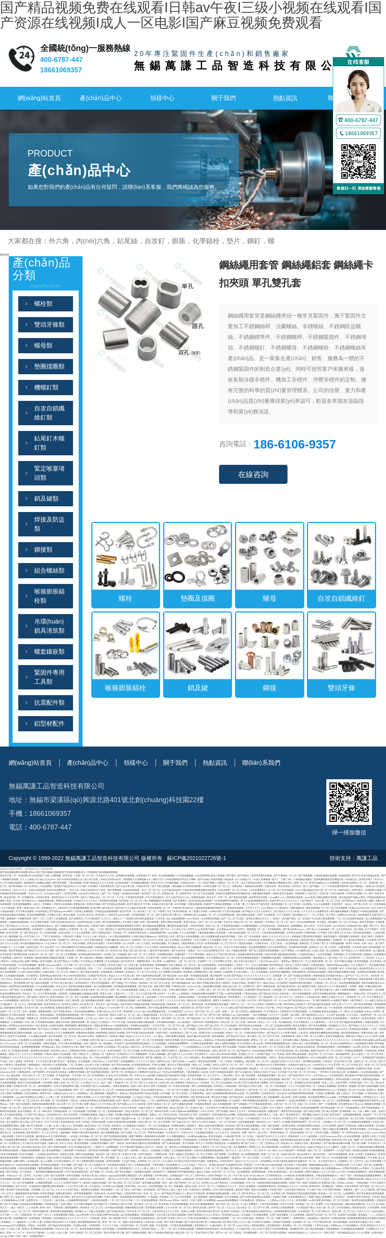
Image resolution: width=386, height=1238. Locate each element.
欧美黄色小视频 (365, 900)
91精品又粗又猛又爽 (162, 904)
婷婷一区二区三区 (198, 1014)
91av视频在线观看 (171, 1139)
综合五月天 (61, 986)
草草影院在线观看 (50, 1164)
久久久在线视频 (187, 932)
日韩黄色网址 (27, 1157)
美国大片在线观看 (17, 1036)
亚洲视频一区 (164, 1086)
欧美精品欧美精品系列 (90, 954)
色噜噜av (305, 1040)
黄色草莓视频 (16, 950)
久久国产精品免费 (336, 1014)
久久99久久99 (179, 929)
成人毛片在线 (91, 879)
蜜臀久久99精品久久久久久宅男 (229, 1000)
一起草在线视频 (324, 954)
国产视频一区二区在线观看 (55, 1100)
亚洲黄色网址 (47, 1139)
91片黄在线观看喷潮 (120, 936)
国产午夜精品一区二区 (285, 875)
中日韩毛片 (340, 1196)
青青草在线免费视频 (232, 1057)
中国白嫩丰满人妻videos (118, 939)
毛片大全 (240, 1139)
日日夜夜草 (32, 975)
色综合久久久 (220, 1028)
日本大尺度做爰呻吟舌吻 (66, 1086)
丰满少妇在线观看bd (198, 1218)
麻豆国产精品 (308, 939)
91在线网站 (46, 886)
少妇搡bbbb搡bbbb (197, 1136)
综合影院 (308, 904)
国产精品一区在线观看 (21, 989)
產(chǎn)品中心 (100, 98)
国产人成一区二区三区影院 (142, 954)
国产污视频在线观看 (183, 1103)
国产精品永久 (349, 900)
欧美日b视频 (79, 943)
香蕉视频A (339, 954)
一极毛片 (272, 1057)
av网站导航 (215, 911)
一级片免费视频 (259, 1014)
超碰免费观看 (63, 1139)
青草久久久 (49, 968)
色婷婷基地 (147, 1079)
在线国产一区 (205, 961)
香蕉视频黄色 (299, 971)
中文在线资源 (112, 961)
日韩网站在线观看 (257, 1111)
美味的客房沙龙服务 (283, 893)
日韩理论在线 (299, 1146)
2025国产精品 (114, 1193)
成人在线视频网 (8, 971)
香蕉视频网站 (172, 1046)
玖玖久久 (203, 1164)
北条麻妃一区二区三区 (334, 1121)
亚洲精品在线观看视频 (128, 1089)
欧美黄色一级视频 (347, 1086)
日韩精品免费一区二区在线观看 (69, 1111)
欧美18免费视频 (9, 1154)
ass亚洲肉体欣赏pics (42, 925)
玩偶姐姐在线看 (90, 993)
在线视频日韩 (20, 1218)
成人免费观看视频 (110, 1132)
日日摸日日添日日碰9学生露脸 (189, 1161)
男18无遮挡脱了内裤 (39, 875)
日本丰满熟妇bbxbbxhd (154, 1129)
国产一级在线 (117, 1143)
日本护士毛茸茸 (120, 1057)
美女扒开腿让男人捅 (114, 1232)
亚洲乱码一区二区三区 (126, 1082)
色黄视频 (179, 1186)
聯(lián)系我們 (261, 762)
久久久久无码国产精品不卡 (68, 1182)
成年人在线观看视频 (202, 1086)
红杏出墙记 (352, 968)
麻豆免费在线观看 (246, 914)
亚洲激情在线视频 (189, 1146)
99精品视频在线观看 (327, 897)
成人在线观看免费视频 (193, 957)
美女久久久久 (20, 890)
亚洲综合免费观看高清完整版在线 (233, 893)
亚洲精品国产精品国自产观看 (171, 1075)
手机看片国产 (276, 1189)
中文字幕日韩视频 (83, 1204)
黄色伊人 (5, 961)
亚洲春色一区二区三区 (149, 1161)
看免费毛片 (112, 1093)
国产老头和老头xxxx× (294, 929)
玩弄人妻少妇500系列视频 (223, 1054)
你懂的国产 (181, 954)
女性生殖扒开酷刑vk (295, 1189)
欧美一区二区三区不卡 (234, 939)
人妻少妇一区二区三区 (285, 1103)
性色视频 (251, 1075)
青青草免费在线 (40, 1211)
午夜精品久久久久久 (227, 1186)
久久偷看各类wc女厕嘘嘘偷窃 (58, 1107)
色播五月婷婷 (201, 911)
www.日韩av (379, 1132)
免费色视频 (345, 947)
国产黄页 (232, 875)
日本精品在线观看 (112, 968)
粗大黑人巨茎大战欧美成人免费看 (251, 1082)
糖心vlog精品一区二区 (205, 914)
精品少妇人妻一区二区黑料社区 (239, 986)
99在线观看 (55, 1068)
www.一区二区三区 (21, 1211)
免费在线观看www (103, 1025)
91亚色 (205, 1071)
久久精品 (38, 1175)
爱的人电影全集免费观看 (211, 1125)
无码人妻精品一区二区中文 (182, 965)
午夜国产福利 (98, 925)
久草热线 (203, 1139)
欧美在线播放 (300, 1025)
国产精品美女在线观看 (250, 1025)
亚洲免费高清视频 (212, 986)
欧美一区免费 (356, 1154)
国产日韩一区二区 (204, 1011)
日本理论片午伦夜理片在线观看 (223, 1107)
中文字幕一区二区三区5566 (302, 1071)
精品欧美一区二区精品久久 (238, 879)
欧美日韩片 (336, 1114)
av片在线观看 (232, 1196)
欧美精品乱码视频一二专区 (363, 1028)
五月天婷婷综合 (344, 929)
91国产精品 (162, 1032)
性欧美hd (47, 1064)
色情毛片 (17, 957)
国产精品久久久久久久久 (362, 1025)
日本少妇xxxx (320, 1075)
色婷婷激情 (344, 875)
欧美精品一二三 (366, 1214)
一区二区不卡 (259, 1150)
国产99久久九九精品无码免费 (131, 907)
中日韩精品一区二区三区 (322, 1100)
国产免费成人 (357, 886)
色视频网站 (296, 925)
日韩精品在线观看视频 (107, 911)
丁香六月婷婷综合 (51, 936)
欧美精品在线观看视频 (31, 1204)
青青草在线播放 (358, 1129)
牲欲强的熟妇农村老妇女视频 (295, 1139)
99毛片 (185, 1200)
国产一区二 (79, 1089)
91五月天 (252, 1000)
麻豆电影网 (216, 975)
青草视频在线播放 (326, 1046)
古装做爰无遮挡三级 (41, 1089)
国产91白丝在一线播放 (183, 950)
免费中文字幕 (292, 1107)
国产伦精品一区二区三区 (134, 1132)
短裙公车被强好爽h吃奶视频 (122, 1121)
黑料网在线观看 (295, 897)
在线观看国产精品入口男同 (254, 1107)
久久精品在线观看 (13, 1114)
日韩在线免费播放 (27, 1168)
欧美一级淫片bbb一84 (28, 907)
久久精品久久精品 (142, 1097)
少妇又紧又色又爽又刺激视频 (171, 1214)
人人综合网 (33, 1207)
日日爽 (106, 1186)
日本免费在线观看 (12, 882)
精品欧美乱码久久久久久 (372, 968)
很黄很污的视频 (117, 1032)
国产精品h (32, 997)
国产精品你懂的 (235, 989)
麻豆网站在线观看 (40, 1050)
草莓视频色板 (337, 943)
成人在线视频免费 (222, 1103)
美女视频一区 (112, 1157)
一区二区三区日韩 (374, 1054)
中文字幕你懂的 (196, 954)
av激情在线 (188, 1178)
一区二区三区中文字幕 (121, 1200)
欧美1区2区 (116, 950)
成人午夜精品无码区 (251, 882)
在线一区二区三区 (69, 1082)
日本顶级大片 (201, 1054)
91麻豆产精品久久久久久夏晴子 (323, 1146)
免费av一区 (155, 1114)
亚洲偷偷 (40, 1157)
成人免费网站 (178, 1082)
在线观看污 (301, 893)
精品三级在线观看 (371, 947)
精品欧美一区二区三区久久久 (279, 997)
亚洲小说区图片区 (90, 890)
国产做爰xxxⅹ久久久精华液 (132, 1103)
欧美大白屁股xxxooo (192, 1040)
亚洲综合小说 (272, 1143)
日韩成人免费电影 (171, 968)
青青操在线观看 (235, 907)
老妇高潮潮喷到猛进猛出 (138, 1043)
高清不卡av (194, 929)
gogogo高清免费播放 (228, 1200)
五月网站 (322, 932)
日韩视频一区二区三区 (43, 1189)
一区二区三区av (122, 1189)
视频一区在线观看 (158, 1225)
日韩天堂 (324, 893)
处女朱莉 (289, 1164)
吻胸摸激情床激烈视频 (27, 1193)
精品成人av (287, 1143)
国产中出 (165, 929)
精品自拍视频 (246, 943)
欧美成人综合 (40, 1146)
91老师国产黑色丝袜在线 (258, 989)
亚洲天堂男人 (366, 879)
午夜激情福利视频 (230, 925)
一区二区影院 (225, 1061)
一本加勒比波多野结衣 (47, 1154)
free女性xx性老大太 (89, 893)
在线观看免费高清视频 (102, 997)
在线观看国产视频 (364, 1043)
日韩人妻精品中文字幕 (45, 939)
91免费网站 (210, 1200)
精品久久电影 (204, 1171)
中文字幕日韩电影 (332, 1189)
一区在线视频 (291, 943)
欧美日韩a (131, 1186)
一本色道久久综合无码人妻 (332, 1071)
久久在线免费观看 (27, 965)
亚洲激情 (221, 979)
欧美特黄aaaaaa (231, 1214)
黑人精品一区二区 (338, 957)
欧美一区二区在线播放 (30, 1043)
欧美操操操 (19, 1132)
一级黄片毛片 (225, 968)
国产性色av (44, 1028)
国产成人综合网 (330, 1111)
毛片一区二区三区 (151, 890)
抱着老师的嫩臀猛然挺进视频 (325, 1032)
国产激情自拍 (350, 979)
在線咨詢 (253, 474)
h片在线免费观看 (352, 1136)
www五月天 (341, 1028)
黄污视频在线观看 (133, 968)
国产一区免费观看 (328, 1103)
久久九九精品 (152, 947)
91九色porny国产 (53, 893)
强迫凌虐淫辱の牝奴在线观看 (144, 1093)
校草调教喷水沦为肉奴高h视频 (78, 947)
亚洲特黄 (127, 1011)
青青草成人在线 (167, 936)
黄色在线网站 (47, 1014)
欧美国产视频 (208, 929)
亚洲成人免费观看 (325, 1093)
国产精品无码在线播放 (60, 1225)
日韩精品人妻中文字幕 (121, 1204)
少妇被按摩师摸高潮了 (78, 1200)
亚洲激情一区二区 (84, 1107)
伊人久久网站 (317, 1036)
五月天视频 (358, 1093)
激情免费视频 (216, 1196)
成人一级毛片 (18, 1207)
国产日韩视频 (240, 1103)
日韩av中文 (187, 1132)
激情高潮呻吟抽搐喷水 (323, 1079)
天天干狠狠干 (372, 929)
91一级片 (368, 893)
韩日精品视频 (159, 943)
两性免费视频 (313, 907)
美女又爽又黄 (81, 1186)
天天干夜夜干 (277, 1107)
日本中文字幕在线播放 (236, 947)
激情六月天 (158, 879)
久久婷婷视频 (298, 1214)
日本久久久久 (36, 893)
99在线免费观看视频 (350, 982)
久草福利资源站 (306, 954)
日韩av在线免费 (37, 890)
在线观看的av (268, 939)
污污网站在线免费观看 (202, 1043)
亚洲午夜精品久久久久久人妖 (78, 1079)
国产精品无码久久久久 (300, 1075)
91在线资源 (80, 968)
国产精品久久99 (195, 1025)
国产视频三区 (101, 1204)
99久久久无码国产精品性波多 (211, 1143)
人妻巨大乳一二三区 (124, 993)
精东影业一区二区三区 (92, 1207)
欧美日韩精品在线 (370, 875)
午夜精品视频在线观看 (326, 875)
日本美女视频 (41, 1129)
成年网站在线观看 (312, 1061)
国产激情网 (39, 1071)
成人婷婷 (196, 982)
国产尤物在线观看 (57, 1146)
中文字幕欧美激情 (39, 922)
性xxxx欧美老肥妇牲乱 (75, 975)
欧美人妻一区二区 (325, 1207)
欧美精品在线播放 (317, 971)
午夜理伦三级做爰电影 (15, 1064)
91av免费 (183, 975)
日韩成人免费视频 (84, 911)
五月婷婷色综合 (268, 925)
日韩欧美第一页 (28, 1214)
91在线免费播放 (253, 1097)
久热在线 (356, 947)
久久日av (136, 1129)
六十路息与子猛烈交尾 (258, 904)
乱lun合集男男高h (278, 947)
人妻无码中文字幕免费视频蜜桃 (73, 907)
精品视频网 (121, 997)
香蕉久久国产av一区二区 (123, 1014)
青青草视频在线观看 (111, 1028)
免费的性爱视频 (76, 1071)
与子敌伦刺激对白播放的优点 (257, 1211)
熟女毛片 (313, 893)
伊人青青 (157, 961)
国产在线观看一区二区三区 (63, 1036)
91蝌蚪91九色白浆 (347, 914)
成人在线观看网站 (207, 965)
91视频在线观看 (203, 1103)
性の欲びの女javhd (46, 879)
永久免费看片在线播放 (170, 971)
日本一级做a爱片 (279, 1100)
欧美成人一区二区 (147, 911)
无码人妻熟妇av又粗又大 (19, 1129)
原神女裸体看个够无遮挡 (372, 979)
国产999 (180, 979)
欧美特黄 (29, 1061)
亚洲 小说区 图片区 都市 (143, 1086)
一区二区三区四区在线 (242, 1218)
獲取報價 (4, 254)
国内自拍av (86, 1178)
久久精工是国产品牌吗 (29, 971)
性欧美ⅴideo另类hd (169, 1200)
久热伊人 (145, 1150)
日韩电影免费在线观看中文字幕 (207, 993)
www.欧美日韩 (275, 1178)
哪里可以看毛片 (170, 1050)
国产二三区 (39, 918)
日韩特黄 (63, 993)
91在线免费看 (37, 1040)
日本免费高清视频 (210, 918)
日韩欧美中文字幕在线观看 (294, 1011)
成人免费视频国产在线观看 (158, 900)
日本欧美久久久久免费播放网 (59, 1032)
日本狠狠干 (205, 1114)
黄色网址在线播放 (90, 1189)
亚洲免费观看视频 (31, 1046)
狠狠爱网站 (102, 1032)
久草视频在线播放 (88, 1114)
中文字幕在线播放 (25, 911)
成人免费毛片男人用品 (18, 1121)
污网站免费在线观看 (175, 1036)
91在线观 (42, 1225)
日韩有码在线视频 (362, 932)
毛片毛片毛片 (167, 1014)
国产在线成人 (180, 1061)
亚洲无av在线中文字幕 (25, 979)
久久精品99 (15, 1068)
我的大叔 (191, 1000)
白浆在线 (356, 1079)
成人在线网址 (333, 950)
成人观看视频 (98, 1093)
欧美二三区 (328, 1082)
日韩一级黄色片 (313, 1129)
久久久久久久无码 (236, 979)
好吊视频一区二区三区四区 (175, 1093)
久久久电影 (19, 947)
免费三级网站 (32, 961)
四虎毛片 (300, 997)
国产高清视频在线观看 (98, 1071)
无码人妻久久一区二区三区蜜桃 (38, 1075)
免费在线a (237, 886)
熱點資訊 (285, 98)
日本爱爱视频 (60, 1064)
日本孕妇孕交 (161, 1175)
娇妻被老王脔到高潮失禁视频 (307, 936)
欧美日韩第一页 (14, 932)
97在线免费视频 (185, 875)
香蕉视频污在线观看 (349, 936)
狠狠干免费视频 (14, 1093)
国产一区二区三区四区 (233, 918)
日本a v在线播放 (247, 1186)
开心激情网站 (253, 1093)
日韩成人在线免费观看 (283, 1207)
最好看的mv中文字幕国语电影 (195, 1050)
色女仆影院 (126, 1004)
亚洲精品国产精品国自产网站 (179, 1118)
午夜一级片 (279, 1114)
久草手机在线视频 (269, 1204)
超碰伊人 (63, 929)
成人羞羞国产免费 (306, 986)
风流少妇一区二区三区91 (321, 1054)
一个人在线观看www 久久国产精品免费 (201, 1046)
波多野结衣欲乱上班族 (89, 922)
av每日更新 (315, 1200)
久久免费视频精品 (176, 1136)
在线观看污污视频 (160, 1150)
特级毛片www (163, 1061)
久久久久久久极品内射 (337, 1118)
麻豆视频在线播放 (257, 1178)
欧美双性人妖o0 (59, 1050)
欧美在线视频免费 (36, 914)
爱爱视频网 (161, 965)
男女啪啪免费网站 (132, 1028)
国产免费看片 (180, 900)
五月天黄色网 (121, 1075)
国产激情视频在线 (181, 982)
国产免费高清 (76, 918)
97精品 (31, 1225)
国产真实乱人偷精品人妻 (222, 1139)
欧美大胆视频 (26, 1154)
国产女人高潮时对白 (134, 979)
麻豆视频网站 (45, 1086)
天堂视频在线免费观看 (350, 1097)
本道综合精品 (172, 1079)
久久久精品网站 (192, 1057)
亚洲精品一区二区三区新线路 (298, 1225)
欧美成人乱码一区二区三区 (297, 1089)
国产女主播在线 (243, 1071)
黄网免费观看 (45, 1168)
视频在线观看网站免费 (44, 1103)
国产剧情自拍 (277, 965)
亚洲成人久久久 (246, 1054)
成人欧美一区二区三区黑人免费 (274, 1046)
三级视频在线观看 (27, 1028)
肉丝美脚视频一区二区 (317, 1043)
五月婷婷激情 (336, 1075)
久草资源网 (374, 1207)
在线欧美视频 (56, 1025)
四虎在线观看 (242, 1129)
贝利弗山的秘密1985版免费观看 (131, 1114)
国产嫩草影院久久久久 (314, 1014)
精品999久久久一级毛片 (268, 1121)
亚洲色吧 (302, 1150)
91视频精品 (234, 1143)
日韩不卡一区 (237, 1004)
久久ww (283, 1000)
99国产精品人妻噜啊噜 (320, 1196)
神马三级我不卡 (81, 1054)
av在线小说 (110, 954)
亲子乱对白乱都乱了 (153, 1046)
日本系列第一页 (306, 1211)
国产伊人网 (215, 1014)
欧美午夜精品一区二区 (159, 1103)
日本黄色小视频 (130, 922)
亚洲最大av (81, 1211)
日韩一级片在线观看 (20, 1103)
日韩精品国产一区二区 (182, 1175)
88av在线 (27, 1146)
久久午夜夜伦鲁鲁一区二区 (319, 961)
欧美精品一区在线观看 (79, 1061)
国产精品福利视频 (314, 1228)
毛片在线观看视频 (321, 1139)
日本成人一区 (29, 993)
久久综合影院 (317, 1118)
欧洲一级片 (46, 1207)
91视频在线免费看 (220, 1218)
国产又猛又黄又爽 (125, 886)
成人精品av (100, 1007)
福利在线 (252, 1022)
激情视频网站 (72, 1207)
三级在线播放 (193, 1071)
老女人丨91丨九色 (268, 1022)
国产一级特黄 (131, 1150)
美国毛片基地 (67, 1154)
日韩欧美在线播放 (99, 1143)
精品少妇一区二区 (243, 922)
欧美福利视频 (36, 1004)
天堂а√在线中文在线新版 (59, 1157)
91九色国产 (235, 1100)
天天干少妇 (123, 1178)
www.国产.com (52, 947)
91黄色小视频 (53, 1040)
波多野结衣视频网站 (280, 971)
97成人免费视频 (262, 879)
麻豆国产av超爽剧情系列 (230, 1164)
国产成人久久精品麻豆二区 (321, 929)
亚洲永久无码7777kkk (264, 1071)
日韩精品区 (81, 1150)
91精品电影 (231, 1086)
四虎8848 (198, 1022)
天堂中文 (228, 922)
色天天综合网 (71, 1114)
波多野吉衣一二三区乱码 (362, 957)
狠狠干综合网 (63, 1022)
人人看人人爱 (35, 1221)
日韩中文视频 (159, 1064)
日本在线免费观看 (306, 922)
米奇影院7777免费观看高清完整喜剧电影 (174, 1171)
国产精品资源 (170, 975)
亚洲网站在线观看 (139, 1025)
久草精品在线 (313, 997)
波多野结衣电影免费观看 (311, 1028)
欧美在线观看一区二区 (302, 1132)
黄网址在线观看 (64, 900)
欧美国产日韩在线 (230, 1211)
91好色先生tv (320, 1064)
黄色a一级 (106, 1218)
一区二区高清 (277, 1168)
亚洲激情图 (346, 1111)
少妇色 (159, 1221)
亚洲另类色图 (114, 943)
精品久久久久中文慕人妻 (122, 975)
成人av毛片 (310, 925)
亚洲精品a (239, 1061)
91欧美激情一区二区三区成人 (233, 890)
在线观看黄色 (122, 1025)
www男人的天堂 (85, 914)
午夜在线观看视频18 (326, 1175)
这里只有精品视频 (238, 1068)
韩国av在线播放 (259, 1189)
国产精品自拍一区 (268, 1000)
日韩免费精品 (333, 1228)
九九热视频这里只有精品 (314, 968)
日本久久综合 (207, 1111)
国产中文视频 (11, 1204)
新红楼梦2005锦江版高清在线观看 (363, 1075)
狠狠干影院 (86, 1046)
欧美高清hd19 (54, 1114)
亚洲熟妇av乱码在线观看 (308, 1082)
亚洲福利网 (310, 932)
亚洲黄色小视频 (373, 890)
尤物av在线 (271, 886)
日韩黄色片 (198, 1168)
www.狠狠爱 (117, 1186)
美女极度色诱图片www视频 (322, 1097)
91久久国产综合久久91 (178, 897)
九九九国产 (58, 989)
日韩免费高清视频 (165, 1022)
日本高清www (375, 1129)
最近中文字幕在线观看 (179, 1064)
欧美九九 (44, 997)
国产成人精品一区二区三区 (40, 1118)
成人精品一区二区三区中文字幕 (263, 1036)
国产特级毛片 (222, 1182)
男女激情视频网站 (258, 947)
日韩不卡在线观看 (266, 914)
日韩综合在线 (188, 882)
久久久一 (308, 989)
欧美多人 (103, 936)
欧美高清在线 (369, 1018)
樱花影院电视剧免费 (178, 925)
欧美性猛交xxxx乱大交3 (359, 1132)
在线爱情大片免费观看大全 (137, 879)
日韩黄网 (23, 1040)
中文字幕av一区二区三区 (58, 943)
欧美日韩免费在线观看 (325, 993)
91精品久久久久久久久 (86, 900)
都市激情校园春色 (350, 1032)
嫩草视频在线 (85, 1025)
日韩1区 (74, 1100)
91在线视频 (218, 1032)
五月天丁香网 (223, 1118)
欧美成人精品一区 (83, 1057)
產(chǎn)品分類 (42, 273)
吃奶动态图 (270, 954)
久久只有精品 (100, 965)
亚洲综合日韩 (205, 1028)
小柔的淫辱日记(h (133, 1193)
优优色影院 (35, 1218)
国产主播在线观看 (171, 1143)
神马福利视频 (340, 1221)
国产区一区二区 (216, 1207)
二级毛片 (329, 1028)
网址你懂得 (107, 1189)
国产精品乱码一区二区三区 (201, 1018)
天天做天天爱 (153, 957)
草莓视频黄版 (148, 1214)
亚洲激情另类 (297, 1228)
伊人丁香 (369, 1082)
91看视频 (105, 1064)
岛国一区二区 (213, 925)
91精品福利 (12, 939)
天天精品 (322, 922)
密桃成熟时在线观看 (155, 1136)
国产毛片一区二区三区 (357, 975)
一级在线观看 (7, 1136)
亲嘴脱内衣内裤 (356, 1178)
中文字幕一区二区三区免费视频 (88, 1075)
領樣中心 (162, 98)
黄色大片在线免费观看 (277, 1228)
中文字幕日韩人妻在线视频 (269, 1164)
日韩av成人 (298, 1043)
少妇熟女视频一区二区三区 (217, 886)
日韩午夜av (98, 1061)
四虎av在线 (18, 961)
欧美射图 (238, 968)
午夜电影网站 (197, 1093)
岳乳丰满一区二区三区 (139, 1211)
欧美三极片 (77, 1139)
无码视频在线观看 (199, 975)
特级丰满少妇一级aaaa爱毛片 (297, 1154)
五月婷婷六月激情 (218, 1068)
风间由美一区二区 (356, 997)
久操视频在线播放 (303, 879)
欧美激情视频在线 (141, 1064)
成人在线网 (216, 971)
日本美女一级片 (300, 886)
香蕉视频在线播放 (266, 1075)
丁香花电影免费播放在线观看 (48, 1171)
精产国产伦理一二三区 (207, 1007)
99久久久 (181, 1218)
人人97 (69, 1186)
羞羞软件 (22, 1221)
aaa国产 (192, 1061)
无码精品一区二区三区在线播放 (216, 1082)
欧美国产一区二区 (151, 893)
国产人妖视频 (82, 997)
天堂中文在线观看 (25, 1136)
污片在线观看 (336, 1007)
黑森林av (368, 954)
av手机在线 (103, 1129)
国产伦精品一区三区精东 (125, 982)
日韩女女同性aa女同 (111, 879)
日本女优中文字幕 (343, 1061)
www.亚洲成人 (184, 1022)
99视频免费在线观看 (324, 1068)
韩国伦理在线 (137, 1057)
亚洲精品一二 (8, 1221)
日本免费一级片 (336, 968)
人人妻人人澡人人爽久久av (58, 1125)
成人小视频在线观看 (237, 950)
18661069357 (61, 70)
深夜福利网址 (258, 1225)
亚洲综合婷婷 (289, 1125)
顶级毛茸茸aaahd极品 (337, 965)
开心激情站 (173, 943)
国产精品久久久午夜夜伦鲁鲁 (357, 950)
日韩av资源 (19, 1118)
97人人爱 (185, 1079)
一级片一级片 (345, 1175)
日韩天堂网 (341, 1082)
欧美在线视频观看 (310, 1107)
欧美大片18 (157, 882)
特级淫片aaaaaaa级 (119, 914)
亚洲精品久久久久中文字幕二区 (92, 950)
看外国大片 (111, 929)
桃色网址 (259, 922)
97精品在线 (215, 1221)
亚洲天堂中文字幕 (204, 1232)
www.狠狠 (173, 932)
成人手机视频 (172, 939)
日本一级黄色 (16, 1061)
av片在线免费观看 (9, 1000)
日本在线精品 (344, 1207)
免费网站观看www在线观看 (297, 957)
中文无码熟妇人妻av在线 (250, 1043)
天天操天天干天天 (105, 875)
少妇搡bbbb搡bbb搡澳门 (123, 1068)
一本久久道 (73, 890)
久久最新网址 (318, 1022)
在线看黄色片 (177, 1032)
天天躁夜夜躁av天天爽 (13, 1200)
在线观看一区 (280, 975)
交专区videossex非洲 (330, 1136)
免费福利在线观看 (254, 886)
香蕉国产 (249, 1164)
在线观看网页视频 (9, 1125)
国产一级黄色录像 (266, 986)
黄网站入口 (255, 1146)
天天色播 (372, 1157)
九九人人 (380, 957)
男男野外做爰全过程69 (107, 1107)
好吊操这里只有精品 (56, 1071)
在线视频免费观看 (352, 1114)
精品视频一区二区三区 (258, 1061)
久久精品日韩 (244, 1228)
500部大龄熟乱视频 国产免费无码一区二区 (295, 1161)
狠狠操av (227, 1014)
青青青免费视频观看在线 (278, 1043)
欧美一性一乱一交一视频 (115, 1221)
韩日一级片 (168, 1182)
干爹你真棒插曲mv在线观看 (211, 932)
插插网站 (207, 1189)
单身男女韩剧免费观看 (363, 1200)
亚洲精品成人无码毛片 (34, 1178)
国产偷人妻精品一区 (156, 1057)
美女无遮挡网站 (181, 1097)
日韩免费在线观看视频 (273, 932)
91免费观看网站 (206, 1157)
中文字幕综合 (271, 1011)
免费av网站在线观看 (171, 922)
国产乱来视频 (229, 1046)
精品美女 (325, 1218)
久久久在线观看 (322, 904)
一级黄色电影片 (365, 989)
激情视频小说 (16, 936)
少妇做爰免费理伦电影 (285, 1211)
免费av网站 (19, 1161)
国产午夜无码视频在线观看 (160, 979)
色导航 (212, 1164)
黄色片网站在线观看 (296, 1054)
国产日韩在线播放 (370, 1107)
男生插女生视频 (219, 1097)
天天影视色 (376, 961)
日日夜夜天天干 (290, 1118)
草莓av (25, 1228)
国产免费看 (220, 1154)
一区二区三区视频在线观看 (278, 1025)
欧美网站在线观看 (9, 1150)
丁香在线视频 (75, 882)
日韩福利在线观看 (345, 1068)
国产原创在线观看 (54, 1000)
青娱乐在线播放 (330, 1011)
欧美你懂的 (302, 1200)
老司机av (174, 1146)
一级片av (111, 1178)
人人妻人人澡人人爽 (131, 1157)
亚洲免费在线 (67, 1121)
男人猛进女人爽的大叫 (129, 1046)
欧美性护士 (101, 914)
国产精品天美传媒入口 (173, 1193)
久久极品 (159, 1036)
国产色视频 (222, 1111)
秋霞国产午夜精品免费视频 (218, 904)
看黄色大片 (298, 961)
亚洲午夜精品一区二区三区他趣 (124, 1050)
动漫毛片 (74, 1178)
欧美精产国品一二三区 (144, 1100)
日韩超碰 (121, 954)
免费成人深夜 (378, 1046)
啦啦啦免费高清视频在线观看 (50, 957)
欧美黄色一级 (205, 1100)
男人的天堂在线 (83, 979)
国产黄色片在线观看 (99, 1150)
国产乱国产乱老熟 (166, 1218)
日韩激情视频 (220, 1100)
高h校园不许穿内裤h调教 (256, 1168)
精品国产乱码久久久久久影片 (286, 1061)
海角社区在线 (162, 1111)
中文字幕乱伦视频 (343, 961)
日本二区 (251, 1182)
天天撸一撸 (239, 904)
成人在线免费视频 (176, 918)
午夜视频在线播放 (204, 1132)
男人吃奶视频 (302, 1050)
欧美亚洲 (163, 1204)
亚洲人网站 (66, 1204)
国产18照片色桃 (312, 1111)
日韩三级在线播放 (279, 1214)
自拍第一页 (162, 1146)
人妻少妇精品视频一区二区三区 (243, 932)
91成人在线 (318, 950)
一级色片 (276, 918)
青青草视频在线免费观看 (255, 1100)
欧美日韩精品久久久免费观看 (325, 882)
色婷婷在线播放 (168, 947)
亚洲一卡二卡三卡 (15, 1232)
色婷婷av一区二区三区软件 (323, 947)
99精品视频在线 (46, 900)
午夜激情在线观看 (135, 897)
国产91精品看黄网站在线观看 (163, 1007)
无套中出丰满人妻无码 (202, 1089)
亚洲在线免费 (210, 968)
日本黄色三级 (278, 1193)
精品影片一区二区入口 (15, 1004)
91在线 (227, 975)
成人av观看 (46, 1161)
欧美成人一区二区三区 (330, 1193)
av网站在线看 (239, 1178)
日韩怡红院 (99, 1178)
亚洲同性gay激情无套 (51, 975)
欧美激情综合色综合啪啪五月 (359, 1007)
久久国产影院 (112, 1061)
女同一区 (272, 979)
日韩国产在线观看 (281, 1221)
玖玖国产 (119, 1043)
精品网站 (108, 1043)
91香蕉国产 (187, 939)
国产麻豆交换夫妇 (324, 989)
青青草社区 (46, 1093)
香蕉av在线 (191, 1186)
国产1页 (356, 875)
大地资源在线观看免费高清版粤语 (199, 890)
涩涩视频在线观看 (154, 1207)
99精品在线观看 (141, 1004)
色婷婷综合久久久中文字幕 (65, 897)
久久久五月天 (222, 1132)
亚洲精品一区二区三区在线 (351, 1089)
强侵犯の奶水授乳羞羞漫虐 (140, 918)
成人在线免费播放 (130, 1214)
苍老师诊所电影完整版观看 (141, 1022)
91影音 (304, 1186)
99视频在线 (120, 1018)
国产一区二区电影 (111, 893)
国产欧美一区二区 (258, 1089)
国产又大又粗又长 (148, 1082)
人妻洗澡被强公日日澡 (192, 943)
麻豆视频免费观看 (339, 911)
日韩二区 (235, 1193)
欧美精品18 (131, 1071)
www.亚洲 (310, 897)
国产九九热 (192, 1032)
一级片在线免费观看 (301, 993)
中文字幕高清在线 (171, 890)
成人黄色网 (42, 1025)
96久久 (37, 904)
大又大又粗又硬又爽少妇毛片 (151, 993)
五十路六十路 (314, 1189)
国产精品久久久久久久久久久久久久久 (252, 975)
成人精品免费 (13, 1075)
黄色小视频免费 (194, 947)
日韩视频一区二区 (301, 1221)
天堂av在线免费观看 (173, 1071)
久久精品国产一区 (252, 997)
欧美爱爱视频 (147, 965)
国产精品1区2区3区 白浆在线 (274, 993)
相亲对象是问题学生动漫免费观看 (143, 1143)
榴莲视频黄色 (298, 907)
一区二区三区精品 (255, 1004)
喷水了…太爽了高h (282, 879)
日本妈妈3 (93, 886)
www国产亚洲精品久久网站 (30, 1097)
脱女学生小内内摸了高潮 (127, 1079)
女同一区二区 (99, 979)
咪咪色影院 (319, 975)
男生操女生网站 (86, 1036)
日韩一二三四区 (197, 989)
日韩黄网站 (266, 1161)
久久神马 (265, 1157)
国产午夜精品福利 (101, 932)
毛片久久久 (232, 1150)
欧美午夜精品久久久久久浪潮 (99, 882)
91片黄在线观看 (270, 1146)
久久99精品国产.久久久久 (98, 918)
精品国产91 (15, 968)
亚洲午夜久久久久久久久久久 (285, 900)
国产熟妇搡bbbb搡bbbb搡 (337, 1143)
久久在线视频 (159, 1043)
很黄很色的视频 (370, 1079)
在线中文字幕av (152, 968)
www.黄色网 (82, 1214)
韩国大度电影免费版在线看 (342, 971)
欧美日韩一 (69, 875)
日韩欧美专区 (143, 886)
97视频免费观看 (44, 1182)
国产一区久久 (247, 1064)
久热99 (30, 1196)
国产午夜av (37, 1121)
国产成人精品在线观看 (38, 982)
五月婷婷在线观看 (192, 886)
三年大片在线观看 (167, 997)
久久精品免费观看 (63, 1089)
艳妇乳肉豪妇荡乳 (31, 968)
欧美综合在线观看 (49, 1018)
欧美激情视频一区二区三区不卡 (221, 943)
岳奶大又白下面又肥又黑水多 (221, 954)
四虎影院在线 (295, 989)
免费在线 (248, 1057)
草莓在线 (59, 1207)
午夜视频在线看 (142, 1164)
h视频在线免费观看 (19, 922)
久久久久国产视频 (103, 1079)
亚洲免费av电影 (115, 1111)
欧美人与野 (303, 1036)
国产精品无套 (145, 986)
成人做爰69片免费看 (240, 1028)
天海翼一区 (73, 957)
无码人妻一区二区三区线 (328, 900)
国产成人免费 (359, 1143)
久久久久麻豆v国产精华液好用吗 (237, 1007)
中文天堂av (353, 1014)
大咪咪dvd (335, 1225)
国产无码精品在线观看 (114, 904)
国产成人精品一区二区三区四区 (124, 1182)
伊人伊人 (143, 1186)
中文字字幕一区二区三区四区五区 (346, 1064)
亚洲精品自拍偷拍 (131, 893)
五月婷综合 (95, 1186)
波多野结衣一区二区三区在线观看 (197, 893)
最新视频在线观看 (287, 954)
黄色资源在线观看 (207, 1061)
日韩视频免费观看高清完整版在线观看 (365, 1218)
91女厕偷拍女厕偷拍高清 (142, 1218)
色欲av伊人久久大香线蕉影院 (333, 986)
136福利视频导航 (157, 932)
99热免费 (151, 997)
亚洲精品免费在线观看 (218, 1193)
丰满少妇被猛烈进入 (278, 1171)
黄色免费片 (316, 1143)
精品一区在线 (13, 900)
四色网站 (187, 914)
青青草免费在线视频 (90, 1228)
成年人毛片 (275, 1040)
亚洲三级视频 (299, 1097)
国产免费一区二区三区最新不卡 (89, 1164)
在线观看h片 (275, 1089)
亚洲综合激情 (203, 1178)
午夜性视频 (158, 1164)
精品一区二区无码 (307, 1103)
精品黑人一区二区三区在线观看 (265, 1068)
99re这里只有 (87, 1004)
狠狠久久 (74, 971)
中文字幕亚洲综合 (155, 897)
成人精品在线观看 (152, 1157)
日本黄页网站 (71, 893)
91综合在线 (64, 932)
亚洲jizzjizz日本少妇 (359, 907)
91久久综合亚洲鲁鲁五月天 (211, 950)
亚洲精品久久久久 (338, 1025)
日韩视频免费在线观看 (16, 1139)
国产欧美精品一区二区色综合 (24, 886)
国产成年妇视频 (123, 1171)
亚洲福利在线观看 (125, 875)
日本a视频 (66, 1164)
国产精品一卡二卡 (83, 1168)
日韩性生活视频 (354, 893)
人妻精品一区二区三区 (326, 982)
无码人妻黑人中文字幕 (339, 932)
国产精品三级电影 (147, 1068)
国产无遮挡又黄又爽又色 (169, 914)
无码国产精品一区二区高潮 (296, 918)
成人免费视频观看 (250, 1154)
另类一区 (223, 897)
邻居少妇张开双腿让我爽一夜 (89, 1157)
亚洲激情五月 (48, 907)
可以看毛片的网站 (261, 1221)
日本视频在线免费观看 (353, 1228)
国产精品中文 (244, 1050)
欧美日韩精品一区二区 (62, 997)
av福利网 (150, 1075)
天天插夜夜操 (63, 1075)
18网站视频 (51, 929)
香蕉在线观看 (195, 904)
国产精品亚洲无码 (286, 986)
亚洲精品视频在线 (205, 1118)
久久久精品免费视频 (57, 1178)
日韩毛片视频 (322, 1132)
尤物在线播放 (50, 1043)
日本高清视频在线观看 (247, 957)
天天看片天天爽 (303, 1018)
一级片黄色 (59, 1200)
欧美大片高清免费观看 (29, 1082)
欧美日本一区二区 (38, 954)
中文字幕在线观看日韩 (260, 1103)
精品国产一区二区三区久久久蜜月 (312, 1178)
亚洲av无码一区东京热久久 (368, 993)
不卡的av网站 (241, 971)
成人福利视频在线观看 (93, 1000)
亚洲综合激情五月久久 (258, 918)
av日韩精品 (110, 1046)
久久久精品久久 (359, 965)
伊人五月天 (245, 1150)
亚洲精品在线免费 (366, 971)
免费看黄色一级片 (120, 1129)
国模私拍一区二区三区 (179, 1004)
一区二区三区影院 (238, 1011)
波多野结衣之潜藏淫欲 (168, 1100)
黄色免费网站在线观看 (72, 1018)
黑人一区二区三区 (216, 989)
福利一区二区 (315, 1150)
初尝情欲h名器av (335, 975)
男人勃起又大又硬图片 (98, 1022)
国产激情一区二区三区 (174, 1018)
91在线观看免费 (339, 1157)
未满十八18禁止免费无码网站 (284, 968)
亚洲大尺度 (295, 1182)
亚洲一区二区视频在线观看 (15, 1050)
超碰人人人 (146, 989)
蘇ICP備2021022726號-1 (195, 858)
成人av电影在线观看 (73, 1068)
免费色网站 (141, 1007)
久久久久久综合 (110, 1225)
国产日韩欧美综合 (63, 1011)
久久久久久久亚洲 (145, 1061)
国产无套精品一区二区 (282, 1082)
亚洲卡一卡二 (243, 965)
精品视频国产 (223, 1157)
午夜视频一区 (279, 989)
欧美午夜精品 (165, 1068)
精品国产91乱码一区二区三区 (321, 1214)
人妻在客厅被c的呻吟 (159, 950)
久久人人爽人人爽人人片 (148, 1168)
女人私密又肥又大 (327, 1161)
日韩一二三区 (95, 968)
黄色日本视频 (172, 1040)
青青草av (286, 961)
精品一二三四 (97, 929)
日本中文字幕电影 (36, 1232)
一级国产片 (99, 1146)
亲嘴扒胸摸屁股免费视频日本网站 (123, 925)
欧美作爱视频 (82, 1143)
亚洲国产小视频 (59, 1028)
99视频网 (11, 1028)
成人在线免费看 (373, 1161)
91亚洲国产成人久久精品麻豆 (96, 1086)
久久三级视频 (339, 1178)
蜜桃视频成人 (345, 993)
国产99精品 (113, 1004)
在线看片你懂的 (43, 989)
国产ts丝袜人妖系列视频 (210, 879)
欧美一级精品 (177, 1154)
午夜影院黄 (95, 1225)
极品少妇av (269, 982)
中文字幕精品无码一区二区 (221, 957)
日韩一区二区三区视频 (217, 1168)
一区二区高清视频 (258, 971)
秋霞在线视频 (113, 1161)
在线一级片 (368, 943)
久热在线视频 (152, 929)
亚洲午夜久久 (264, 1114)
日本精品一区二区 (274, 922)
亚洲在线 (236, 1132)
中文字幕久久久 (32, 936)
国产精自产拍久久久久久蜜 (237, 1221)
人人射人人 (278, 1157)
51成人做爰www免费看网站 (184, 1111)
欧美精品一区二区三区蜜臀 (199, 1154)
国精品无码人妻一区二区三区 (322, 890)
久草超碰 (153, 1196)
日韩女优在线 (170, 1114)
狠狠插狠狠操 (259, 1171)
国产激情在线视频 (122, 1097)
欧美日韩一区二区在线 (32, 1000)
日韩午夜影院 (145, 1154)
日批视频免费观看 (140, 882)
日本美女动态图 (294, 932)
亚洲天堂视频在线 (335, 1036)
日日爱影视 (234, 1154)
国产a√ (84, 897)
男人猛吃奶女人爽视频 (91, 957)
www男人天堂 (91, 1064)
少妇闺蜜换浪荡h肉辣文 (128, 1228)
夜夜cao (124, 1093)
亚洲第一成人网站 (290, 1014)
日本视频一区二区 (155, 1178)
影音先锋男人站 (52, 1004)
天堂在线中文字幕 (188, 1114)
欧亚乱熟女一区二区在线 (98, 1125)
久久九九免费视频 (81, 932)
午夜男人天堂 (165, 911)
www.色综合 (193, 918)
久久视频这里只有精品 (134, 1125)
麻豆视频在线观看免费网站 (368, 1175)
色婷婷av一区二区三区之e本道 (148, 939)
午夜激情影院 (24, 918)
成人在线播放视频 (103, 986)
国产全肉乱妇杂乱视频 (97, 1068)
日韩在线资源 (352, 1186)
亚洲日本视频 (94, 904)
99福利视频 (358, 1100)
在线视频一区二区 (96, 1111)
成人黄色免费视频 (51, 1150)
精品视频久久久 (300, 914)
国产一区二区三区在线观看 (150, 1040)
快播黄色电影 (198, 897)
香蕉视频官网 (343, 1054)
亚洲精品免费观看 (354, 1050)
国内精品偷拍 (293, 1168)
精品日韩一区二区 (212, 947)
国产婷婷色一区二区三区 (188, 1182)
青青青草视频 (59, 882)
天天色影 (282, 1071)
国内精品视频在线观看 (80, 986)
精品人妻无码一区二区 (224, 1050)
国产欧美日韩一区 (152, 1028)
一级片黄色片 (356, 1000)
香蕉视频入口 (320, 957)
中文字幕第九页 (375, 997)
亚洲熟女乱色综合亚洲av (22, 1025)
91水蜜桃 (98, 1046)
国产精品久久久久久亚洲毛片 (257, 911)
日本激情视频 (172, 882)
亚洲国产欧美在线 (137, 932)
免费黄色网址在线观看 (93, 1161)
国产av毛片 (22, 1186)
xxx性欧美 (371, 939)
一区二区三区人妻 (175, 1025)
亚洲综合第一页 (170, 893)
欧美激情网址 (140, 1196)
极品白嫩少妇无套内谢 (199, 1036)
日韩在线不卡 (143, 875)
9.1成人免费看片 (249, 1204)
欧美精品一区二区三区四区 (336, 1200)
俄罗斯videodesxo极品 (50, 965)
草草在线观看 (343, 1079)
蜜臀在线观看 (78, 1022)
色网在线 (304, 943)
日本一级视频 (29, 1011)
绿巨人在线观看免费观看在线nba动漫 (225, 1093)
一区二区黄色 (317, 914)
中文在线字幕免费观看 (323, 918)
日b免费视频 (243, 1171)
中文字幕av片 (323, 1211)
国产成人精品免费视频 (248, 1125)
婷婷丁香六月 (323, 1157)
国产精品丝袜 (236, 1097)
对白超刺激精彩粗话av (32, 943)
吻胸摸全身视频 (373, 1103)
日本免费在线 (247, 1200)
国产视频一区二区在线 (102, 1171)
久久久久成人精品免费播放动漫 (149, 1011)
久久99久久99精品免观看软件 (352, 1171)
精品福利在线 (158, 1004)
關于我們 (223, 98)
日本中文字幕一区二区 (67, 1228)
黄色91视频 (69, 914)
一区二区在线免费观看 (146, 1200)
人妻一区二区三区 (187, 961)
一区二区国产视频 (205, 882)
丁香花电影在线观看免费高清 (211, 997)
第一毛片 (290, 922)
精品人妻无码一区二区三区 (139, 1111)
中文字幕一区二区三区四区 (78, 965)
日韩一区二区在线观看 (249, 936)
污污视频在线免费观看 (359, 1121)
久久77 (357, 1057)
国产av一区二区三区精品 (228, 1232)
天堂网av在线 (54, 914)
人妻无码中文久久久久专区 (166, 1211)
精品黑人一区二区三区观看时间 (267, 1129)
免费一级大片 (249, 1132)
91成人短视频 (173, 1178)
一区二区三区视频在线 (158, 1125)
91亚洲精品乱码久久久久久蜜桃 (354, 1232)
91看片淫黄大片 (147, 1107)
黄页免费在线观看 (151, 1182)
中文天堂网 (200, 939)
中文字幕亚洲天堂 (322, 1221)
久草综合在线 (322, 1225)
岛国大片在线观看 (61, 1054)
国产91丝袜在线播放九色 (70, 879)
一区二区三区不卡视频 (177, 1089)
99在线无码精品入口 (299, 1232)
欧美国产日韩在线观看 (18, 1189)
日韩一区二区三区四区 (131, 947)
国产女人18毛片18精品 (297, 965)
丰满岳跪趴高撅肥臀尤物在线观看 (232, 1040)
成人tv (349, 904)
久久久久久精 (90, 936)
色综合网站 (378, 1211)
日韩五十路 (378, 1121)
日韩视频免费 (250, 1232)
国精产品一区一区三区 (366, 1061)
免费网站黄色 (144, 961)
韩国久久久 (14, 1054)
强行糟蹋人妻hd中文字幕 (315, 1114)
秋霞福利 (370, 1118)
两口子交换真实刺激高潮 (161, 1232)
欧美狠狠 (47, 1218)
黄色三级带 (367, 936)
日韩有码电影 (197, 925)
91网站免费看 (188, 1100)
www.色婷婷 (115, 1040)
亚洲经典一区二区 (78, 929)
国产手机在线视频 (120, 1064)
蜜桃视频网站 (324, 939)
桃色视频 (176, 886)
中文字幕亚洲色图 (47, 993)
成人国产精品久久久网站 (66, 961)
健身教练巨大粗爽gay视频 (37, 882)
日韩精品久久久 (371, 1097)
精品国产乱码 (120, 1218)
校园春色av (6, 982)
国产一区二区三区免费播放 (63, 954)
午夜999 (177, 907)
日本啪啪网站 (274, 929)
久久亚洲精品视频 (45, 986)
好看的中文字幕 (70, 1046)
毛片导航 (331, 914)
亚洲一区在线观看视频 (163, 875)
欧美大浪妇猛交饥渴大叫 (63, 922)
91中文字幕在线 (128, 1107)
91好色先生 (351, 879)
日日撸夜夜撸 (137, 1178)
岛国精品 (185, 993)
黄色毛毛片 (241, 1089)
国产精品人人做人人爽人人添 (172, 1189)
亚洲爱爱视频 (72, 989)
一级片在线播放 (64, 1057)
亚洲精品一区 (338, 1132)
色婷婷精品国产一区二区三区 (306, 1121)
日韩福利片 (287, 1018)
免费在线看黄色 (121, 1086)
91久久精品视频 (318, 1057)
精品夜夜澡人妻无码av (288, 939)
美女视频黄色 (241, 1146)
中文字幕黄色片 (302, 1022)
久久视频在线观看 (38, 1036)
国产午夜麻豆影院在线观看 (141, 1032)
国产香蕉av (244, 875)
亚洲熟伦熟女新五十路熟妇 (216, 982)
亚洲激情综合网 (77, 1050)
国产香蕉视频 (306, 875)
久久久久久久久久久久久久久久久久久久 (33, 1057)
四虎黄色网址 (179, 1125)
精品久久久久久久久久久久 (276, 936)
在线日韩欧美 (136, 1221)
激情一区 (9, 1196)
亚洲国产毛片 (255, 982)
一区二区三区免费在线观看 (350, 918)
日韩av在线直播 (205, 979)
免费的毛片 (101, 1036)
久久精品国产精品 (305, 1207)
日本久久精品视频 (311, 1168)
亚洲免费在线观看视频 (67, 1014)
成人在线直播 (46, 979)
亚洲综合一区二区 (265, 1218)
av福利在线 (371, 1093)
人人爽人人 (173, 993)
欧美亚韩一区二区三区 (131, 900)
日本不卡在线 (287, 1204)
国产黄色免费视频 (363, 1004)
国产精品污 (308, 900)
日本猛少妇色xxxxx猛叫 (264, 1028)
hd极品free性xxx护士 (65, 1093)
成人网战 (358, 929)
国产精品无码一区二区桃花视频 (40, 932)
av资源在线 (253, 939)
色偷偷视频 (75, 993)
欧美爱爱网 (12, 1079)
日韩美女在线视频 (62, 904)
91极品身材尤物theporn (144, 936)
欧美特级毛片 (83, 982)
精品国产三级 (103, 1154)
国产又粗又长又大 (181, 1121)
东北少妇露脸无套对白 (152, 1089)
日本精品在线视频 (114, 1207)
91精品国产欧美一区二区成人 (240, 1136)
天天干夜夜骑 (284, 914)
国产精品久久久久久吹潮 (287, 911)
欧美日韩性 (319, 1154)
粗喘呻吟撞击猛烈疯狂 (301, 982)
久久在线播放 (214, 939)
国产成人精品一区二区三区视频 (180, 1028)
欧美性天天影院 (70, 1004)
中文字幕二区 (175, 1057)
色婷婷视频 (260, 1057)
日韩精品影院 (190, 1139)
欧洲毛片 (116, 1125)
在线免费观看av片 (297, 1196)
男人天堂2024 (137, 1075)
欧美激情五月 (293, 1114)
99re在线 (286, 1097)
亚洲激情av (371, 1154)
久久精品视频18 (350, 1225)
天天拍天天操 (31, 1007)
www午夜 (25, 1089)
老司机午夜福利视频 (368, 1086)
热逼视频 (304, 1118)
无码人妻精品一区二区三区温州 (86, 1232)
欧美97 (276, 1118)
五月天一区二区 (207, 1186)
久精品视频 (301, 1164)
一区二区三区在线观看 (275, 1086)
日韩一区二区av (151, 1193)
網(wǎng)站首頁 (39, 98)
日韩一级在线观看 (270, 1125)
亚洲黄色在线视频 (298, 947)
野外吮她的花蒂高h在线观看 (145, 1139)
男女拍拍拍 (284, 886)
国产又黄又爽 (115, 979)
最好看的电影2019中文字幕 (130, 957)
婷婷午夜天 (344, 890)
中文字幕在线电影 (334, 1204)
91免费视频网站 (250, 925)
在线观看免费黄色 (305, 1175)
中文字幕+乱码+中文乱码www (249, 1175)
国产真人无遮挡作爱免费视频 (264, 950)
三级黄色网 (68, 1150)
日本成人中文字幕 (265, 1007)
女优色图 (356, 1040)
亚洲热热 (187, 971)
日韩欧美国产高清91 (255, 1032)
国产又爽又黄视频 (161, 886)
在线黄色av (83, 1093)
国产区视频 (109, 1228)
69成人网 (164, 1082)
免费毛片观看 (230, 1079)
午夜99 (47, 1054)
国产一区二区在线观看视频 (124, 989)
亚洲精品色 (328, 1186)
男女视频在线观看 (211, 1057)
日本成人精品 (379, 1196)
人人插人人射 (13, 1228)
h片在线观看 (356, 1011)
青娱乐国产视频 (162, 986)
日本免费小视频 (291, 1040)
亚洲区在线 (205, 1032)
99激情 (339, 1186)
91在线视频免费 (226, 914)
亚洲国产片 (64, 939)
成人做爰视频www (331, 1168)
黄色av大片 (25, 939)
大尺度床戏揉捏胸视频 (181, 1225)
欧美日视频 (46, 961)
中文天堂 (160, 918)
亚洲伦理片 (315, 1186)
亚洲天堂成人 (190, 922)
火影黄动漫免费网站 (178, 1043)
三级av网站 (228, 1075)
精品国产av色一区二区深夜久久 (138, 1118)
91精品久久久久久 (96, 1050)
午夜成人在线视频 (15, 1018)
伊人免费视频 (146, 1175)
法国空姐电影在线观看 (28, 1164)
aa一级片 (273, 1150)
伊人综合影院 (136, 1018)
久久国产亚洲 (344, 1150)
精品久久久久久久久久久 (139, 1036)
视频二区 (111, 1000)
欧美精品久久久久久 (288, 1186)
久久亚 (120, 897)
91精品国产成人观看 (358, 925)
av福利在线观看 (233, 993)
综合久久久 (317, 1232)
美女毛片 (101, 1004)
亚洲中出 (371, 1089)
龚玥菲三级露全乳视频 (243, 1018)
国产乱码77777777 (342, 1004)
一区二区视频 (76, 1064)
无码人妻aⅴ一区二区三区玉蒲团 (103, 1118)
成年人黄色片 (343, 1093)
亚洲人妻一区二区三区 (344, 1211)
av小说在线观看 (241, 1014)
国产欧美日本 (128, 961)
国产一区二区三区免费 (210, 922)
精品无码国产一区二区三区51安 (42, 1132)
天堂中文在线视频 (307, 979)
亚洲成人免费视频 (327, 1086)
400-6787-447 (61, 60)
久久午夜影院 (368, 1189)
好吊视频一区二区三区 (91, 1136)
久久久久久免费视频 (32, 1054)
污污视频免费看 (260, 1214)
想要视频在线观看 (261, 893)
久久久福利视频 (260, 965)
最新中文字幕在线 (347, 1125)
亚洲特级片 (5, 1057)
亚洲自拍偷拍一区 (279, 1132)
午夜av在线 (129, 1040)
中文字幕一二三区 (9, 1214)
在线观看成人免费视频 (112, 971)
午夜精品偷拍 (250, 993)
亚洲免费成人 (235, 997)
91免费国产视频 (339, 1000)
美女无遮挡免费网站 (84, 1011)
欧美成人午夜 (160, 989)
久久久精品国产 (287, 1150)
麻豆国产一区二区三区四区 (296, 1079)
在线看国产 (38, 929)
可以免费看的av (64, 968)
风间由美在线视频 (246, 1114)
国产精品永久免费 (304, 1007)
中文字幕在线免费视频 (70, 1043)
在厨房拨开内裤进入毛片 (120, 1164)
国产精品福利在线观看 (319, 1004)
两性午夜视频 (367, 922)
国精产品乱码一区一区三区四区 (327, 1050)
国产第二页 (117, 1071)
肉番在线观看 (372, 1022)
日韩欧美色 (370, 1050)
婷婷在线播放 (74, 1175)
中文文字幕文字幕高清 (330, 979)
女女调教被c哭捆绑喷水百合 (278, 882)
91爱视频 (57, 875)
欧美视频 (78, 1125)
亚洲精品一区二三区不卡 (351, 1161)
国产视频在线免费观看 (351, 1022)
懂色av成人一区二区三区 (102, 897)
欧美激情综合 (68, 1097)
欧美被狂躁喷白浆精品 (309, 1125)
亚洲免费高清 (107, 886)
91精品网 (22, 875)
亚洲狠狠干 (329, 1150)
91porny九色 (195, 986)
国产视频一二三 (318, 886)
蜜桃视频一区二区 (256, 929)
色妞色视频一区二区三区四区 (286, 904)
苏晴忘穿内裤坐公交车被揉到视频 (97, 1100)
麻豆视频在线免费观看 (154, 925)
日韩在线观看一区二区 (159, 907)
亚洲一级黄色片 (152, 1018)
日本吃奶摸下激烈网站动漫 (14, 954)
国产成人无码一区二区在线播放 (370, 904)
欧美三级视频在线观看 (222, 1071)
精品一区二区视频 (201, 1064)
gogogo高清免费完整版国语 (123, 1175)
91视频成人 (354, 1071)
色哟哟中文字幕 (274, 1004)
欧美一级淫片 (123, 1100)
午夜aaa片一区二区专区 (19, 1175)
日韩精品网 (33, 1161)
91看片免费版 (111, 1196)
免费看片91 (33, 1018)
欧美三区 (116, 1154)
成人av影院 (357, 1054)
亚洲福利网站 (37, 1236)
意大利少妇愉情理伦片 (342, 1043)
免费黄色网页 (45, 1011)
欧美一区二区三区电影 (340, 1057)
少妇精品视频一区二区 (143, 914)
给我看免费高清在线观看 (251, 954)
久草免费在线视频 (44, 1022)
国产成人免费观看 (373, 1164)
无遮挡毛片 (338, 904)
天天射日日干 (173, 1132)
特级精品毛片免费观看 (107, 947)
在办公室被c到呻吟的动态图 (104, 1214)
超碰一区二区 (301, 882)
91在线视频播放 (358, 1157)
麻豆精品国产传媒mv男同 (352, 897)
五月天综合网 (324, 925)
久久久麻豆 (357, 1164)
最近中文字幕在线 (195, 1193)
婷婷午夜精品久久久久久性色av (204, 1214)
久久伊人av (92, 1018)
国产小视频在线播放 (65, 925)
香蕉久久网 (106, 993)
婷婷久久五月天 (238, 1111)
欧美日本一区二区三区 (224, 1171)
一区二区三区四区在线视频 (273, 1232)
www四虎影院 (47, 1007)
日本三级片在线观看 (223, 1189)
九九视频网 (315, 1011)
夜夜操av (261, 1200)
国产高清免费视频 (317, 1025)
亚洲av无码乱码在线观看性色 (293, 1057)
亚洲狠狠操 (112, 1146)
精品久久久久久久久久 (247, 1161)
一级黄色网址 (298, 1218)
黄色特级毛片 (126, 1168)
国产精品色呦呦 (199, 1068)
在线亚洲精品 (31, 1093)
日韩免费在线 (204, 1000)
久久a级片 (370, 1000)
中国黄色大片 (373, 1228)
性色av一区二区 (234, 1032)
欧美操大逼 (88, 1175)
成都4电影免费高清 (355, 1204)
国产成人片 (77, 939)
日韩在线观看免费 (162, 1097)
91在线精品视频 (369, 1071)
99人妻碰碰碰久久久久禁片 (151, 1000)
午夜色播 (95, 1218)
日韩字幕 (34, 1139)
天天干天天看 (118, 1022)
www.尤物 (300, 890)
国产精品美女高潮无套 (304, 1046)
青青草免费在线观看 (262, 875)
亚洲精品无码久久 (224, 1089)
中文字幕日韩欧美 (94, 939)
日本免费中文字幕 (222, 961)
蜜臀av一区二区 (259, 1040)
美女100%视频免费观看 (202, 1204)
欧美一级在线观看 (149, 922)
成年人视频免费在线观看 (149, 975)
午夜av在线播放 (102, 1057)
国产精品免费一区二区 (333, 1107)
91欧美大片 (86, 1007)
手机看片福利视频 (247, 1046)
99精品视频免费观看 (20, 929)
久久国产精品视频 (231, 911)
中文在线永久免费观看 (92, 961)
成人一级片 (107, 1082)
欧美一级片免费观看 (111, 890)
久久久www (10, 1043)
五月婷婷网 (282, 982)
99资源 (159, 1118)
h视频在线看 (256, 1011)
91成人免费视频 (157, 1054)
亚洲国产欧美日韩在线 (359, 1196)
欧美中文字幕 (129, 1154)
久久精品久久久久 (90, 1082)
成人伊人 (283, 1075)
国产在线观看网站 (256, 979)
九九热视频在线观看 (14, 975)
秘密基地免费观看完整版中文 (211, 907)
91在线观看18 (173, 1164)
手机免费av (216, 1079)
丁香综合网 (103, 1014)
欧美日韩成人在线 (150, 1050)
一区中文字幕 (158, 1025)
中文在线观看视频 (179, 1204)
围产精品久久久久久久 (18, 925)
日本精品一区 (120, 932)
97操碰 (286, 1121)
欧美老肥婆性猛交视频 (217, 1004)
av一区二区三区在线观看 (281, 890)
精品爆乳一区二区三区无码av (343, 922)
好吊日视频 (181, 904)
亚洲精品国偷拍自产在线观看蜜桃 (330, 1018)
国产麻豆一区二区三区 (146, 1204)
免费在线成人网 (369, 1032)
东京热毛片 (188, 907)
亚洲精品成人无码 (51, 1046)
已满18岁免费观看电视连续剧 (209, 1150)
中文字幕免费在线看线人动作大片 (137, 1146)
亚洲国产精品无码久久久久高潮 (70, 886)
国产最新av (236, 1168)
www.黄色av (267, 907)
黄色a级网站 (218, 1036)
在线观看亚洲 (212, 1022)
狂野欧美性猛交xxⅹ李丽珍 (356, 1168)
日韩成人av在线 (345, 1182)
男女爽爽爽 (19, 982)
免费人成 (52, 1143)
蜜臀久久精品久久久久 (333, 997)
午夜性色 (328, 1061)
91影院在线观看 (8, 1168)
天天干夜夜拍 (288, 950)
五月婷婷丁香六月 (319, 943)
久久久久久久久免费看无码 (315, 911)
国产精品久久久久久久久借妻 (39, 950)
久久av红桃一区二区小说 (120, 1007)
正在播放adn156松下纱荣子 (231, 929)
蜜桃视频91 (35, 1064)
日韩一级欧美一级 (92, 1043)
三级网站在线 (161, 1154)
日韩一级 (29, 1022)
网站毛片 (47, 1111)
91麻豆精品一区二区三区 (56, 971)
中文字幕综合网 (354, 954)
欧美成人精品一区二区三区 (95, 989)
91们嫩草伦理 (303, 950)
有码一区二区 (106, 1018)
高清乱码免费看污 (248, 1079)
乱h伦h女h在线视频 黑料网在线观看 (296, 1093)
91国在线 (285, 1146)
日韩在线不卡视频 (72, 936)
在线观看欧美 (288, 1036)
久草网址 (56, 1079)
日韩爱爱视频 (343, 1100)
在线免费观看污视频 (64, 1214)
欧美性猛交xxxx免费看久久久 (84, 1028)
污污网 (315, 1000)
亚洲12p (370, 886)
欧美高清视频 (361, 961)
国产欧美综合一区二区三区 (256, 1193)
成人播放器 (378, 950)
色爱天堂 (111, 1054)
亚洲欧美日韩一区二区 (25, 1086)
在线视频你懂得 (165, 954)
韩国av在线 (83, 925)
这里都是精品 (318, 965)
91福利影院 (42, 911)
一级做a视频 (362, 1182)
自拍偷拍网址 (353, 1107)
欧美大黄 (95, 1040)
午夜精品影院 (24, 1071)
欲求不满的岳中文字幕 (139, 904)
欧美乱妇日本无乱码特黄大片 (71, 1118)
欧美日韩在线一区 (182, 911)
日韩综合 (219, 1086)
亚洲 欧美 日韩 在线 (342, 1139)
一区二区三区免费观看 (23, 1182)
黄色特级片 (294, 1136)
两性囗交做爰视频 (85, 1154)
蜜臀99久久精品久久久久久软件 (362, 1036)
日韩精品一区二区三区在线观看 (175, 1196)
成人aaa (38, 1032)
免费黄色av (213, 1161)
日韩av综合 (100, 1193)
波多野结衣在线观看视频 (131, 929)
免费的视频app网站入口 (321, 1164)
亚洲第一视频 (356, 986)
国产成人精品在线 (65, 950)
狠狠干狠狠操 (136, 1136)
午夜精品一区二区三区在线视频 (262, 1139)
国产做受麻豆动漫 (200, 1097)
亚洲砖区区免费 (364, 1068)
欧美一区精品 (83, 1121)
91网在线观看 (338, 1218)
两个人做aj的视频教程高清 (254, 900)
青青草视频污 (330, 936)
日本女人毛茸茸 (372, 1011)
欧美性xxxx (192, 1082)
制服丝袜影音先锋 (134, 1207)
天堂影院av (195, 1189)
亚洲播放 (47, 904)
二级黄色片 (355, 1018)
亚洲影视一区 (340, 939)
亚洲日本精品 (239, 982)
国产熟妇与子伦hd (236, 1036)
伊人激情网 (181, 1014)
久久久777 (274, 1014)
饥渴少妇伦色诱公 (96, 943)
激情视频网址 (344, 1046)
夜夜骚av (191, 979)
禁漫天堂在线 (200, 1207)
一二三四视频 (82, 1040)
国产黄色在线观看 (238, 897)
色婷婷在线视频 (186, 997)
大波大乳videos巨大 (269, 961)
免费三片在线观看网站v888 (63, 1129)
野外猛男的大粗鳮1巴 (295, 1004)
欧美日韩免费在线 (56, 890)
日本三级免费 (72, 1000)
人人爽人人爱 (53, 1097)
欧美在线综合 (228, 1228)
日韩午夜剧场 (337, 893)
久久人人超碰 (27, 879)
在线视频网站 (128, 1061)
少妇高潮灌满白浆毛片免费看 (210, 875)
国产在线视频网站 (111, 922)
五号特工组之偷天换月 (63, 982)
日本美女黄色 (43, 897)
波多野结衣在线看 (258, 897)
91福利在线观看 (131, 890)
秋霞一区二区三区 (85, 875)
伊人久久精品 (144, 943)
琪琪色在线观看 (356, 939)
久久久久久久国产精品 (67, 1189)
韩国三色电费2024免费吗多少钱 (319, 1182)
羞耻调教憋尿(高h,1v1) (324, 1089)
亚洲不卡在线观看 (170, 957)
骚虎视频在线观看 (13, 1007)
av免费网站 (349, 1193)
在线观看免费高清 (220, 1178)
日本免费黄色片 (258, 890)
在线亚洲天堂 (187, 1007)
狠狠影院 (109, 957)
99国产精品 (117, 1150)
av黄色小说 (321, 1007)
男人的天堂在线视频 (270, 1079)
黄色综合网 (198, 1004)
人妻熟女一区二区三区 (228, 882)
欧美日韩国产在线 (63, 979)
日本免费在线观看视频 (256, 968)
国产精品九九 (29, 900)
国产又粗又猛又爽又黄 (196, 1221)
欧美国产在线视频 (347, 1214)
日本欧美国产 (227, 1161)
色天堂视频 (189, 1143)
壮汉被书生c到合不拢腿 (34, 1143)
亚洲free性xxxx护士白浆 (109, 1011)
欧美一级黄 (222, 1011)
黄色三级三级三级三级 (135, 950)
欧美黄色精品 (216, 1136)
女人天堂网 (129, 943)
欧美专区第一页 (8, 875)
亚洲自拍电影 (122, 882)
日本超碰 (246, 1214)
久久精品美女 (282, 907)
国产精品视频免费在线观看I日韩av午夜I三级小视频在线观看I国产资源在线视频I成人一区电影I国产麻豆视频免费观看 (59, 872)
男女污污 (375, 925)
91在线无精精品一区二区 (355, 882)
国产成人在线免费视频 (188, 936)
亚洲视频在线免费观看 (42, 1228)
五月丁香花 (276, 943)
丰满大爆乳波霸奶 (178, 989)
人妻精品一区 (98, 1054)
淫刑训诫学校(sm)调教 (224, 1114)
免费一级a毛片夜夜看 (31, 1125)
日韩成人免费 (280, 1196)
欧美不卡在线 (353, 943)
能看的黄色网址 (64, 1193)
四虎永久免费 (188, 1211)
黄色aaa (159, 1079)
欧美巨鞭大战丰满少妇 (102, 907)
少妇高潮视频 (237, 1182)
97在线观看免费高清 (338, 886)
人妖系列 (303, 1032)
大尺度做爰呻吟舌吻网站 (227, 900)
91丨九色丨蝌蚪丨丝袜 (365, 1111)
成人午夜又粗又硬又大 (245, 961)
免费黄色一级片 (351, 1189)
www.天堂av (243, 1225)
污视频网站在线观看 (271, 957)
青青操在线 (79, 904)
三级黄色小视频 (116, 1036)
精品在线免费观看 (287, 1028)
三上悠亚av (273, 1200)
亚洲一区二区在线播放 (180, 1129)
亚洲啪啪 (29, 957)
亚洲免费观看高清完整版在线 (329, 879)
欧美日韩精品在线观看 (201, 900)
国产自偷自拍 (88, 1014)
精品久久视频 (106, 1114)
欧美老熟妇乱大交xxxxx (351, 1103)
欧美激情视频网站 (22, 904)
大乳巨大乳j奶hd (285, 1007)
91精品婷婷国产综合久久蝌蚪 (181, 879)
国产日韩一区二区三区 (228, 1204)
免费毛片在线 (302, 1143)
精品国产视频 (242, 1189)
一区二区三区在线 (227, 1121)
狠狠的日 (192, 1125)
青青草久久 (33, 1014)
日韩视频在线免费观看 (125, 986)
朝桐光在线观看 (366, 1125)
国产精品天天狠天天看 (250, 1086)
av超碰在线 (228, 1129)
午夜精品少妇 (179, 986)
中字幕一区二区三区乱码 (27, 1100)
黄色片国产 (330, 1232)
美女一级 (240, 1075)
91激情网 (227, 971)
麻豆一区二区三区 (287, 979)
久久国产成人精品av (35, 1114)
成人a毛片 (263, 1132)
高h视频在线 (285, 1022)
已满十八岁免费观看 (57, 918)
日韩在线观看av (226, 965)
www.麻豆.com (278, 897)
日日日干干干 (252, 907)
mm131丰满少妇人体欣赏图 (300, 1157)
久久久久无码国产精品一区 (302, 1086)
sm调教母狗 (170, 961)
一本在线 (73, 1136)
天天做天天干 (375, 1143)
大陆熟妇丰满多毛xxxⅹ (300, 1064)
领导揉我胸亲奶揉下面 (89, 1221)
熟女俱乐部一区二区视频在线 (19, 897)
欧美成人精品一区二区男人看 (123, 965)
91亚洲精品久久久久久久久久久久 (71, 1218)
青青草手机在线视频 (291, 1111)
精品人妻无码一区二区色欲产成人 (187, 1107)
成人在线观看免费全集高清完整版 (218, 936)
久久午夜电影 (8, 907)
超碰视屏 (11, 918)
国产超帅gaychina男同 (61, 911)
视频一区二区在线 (363, 1139)
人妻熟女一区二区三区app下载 (216, 1146)
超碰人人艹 (119, 918)
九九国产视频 (129, 1161)
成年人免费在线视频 (345, 989)
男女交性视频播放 (100, 982)
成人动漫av (101, 1175)
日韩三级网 (197, 1200)
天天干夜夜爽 (329, 1125)
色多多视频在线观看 (263, 1050)
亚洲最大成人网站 (61, 1196)
